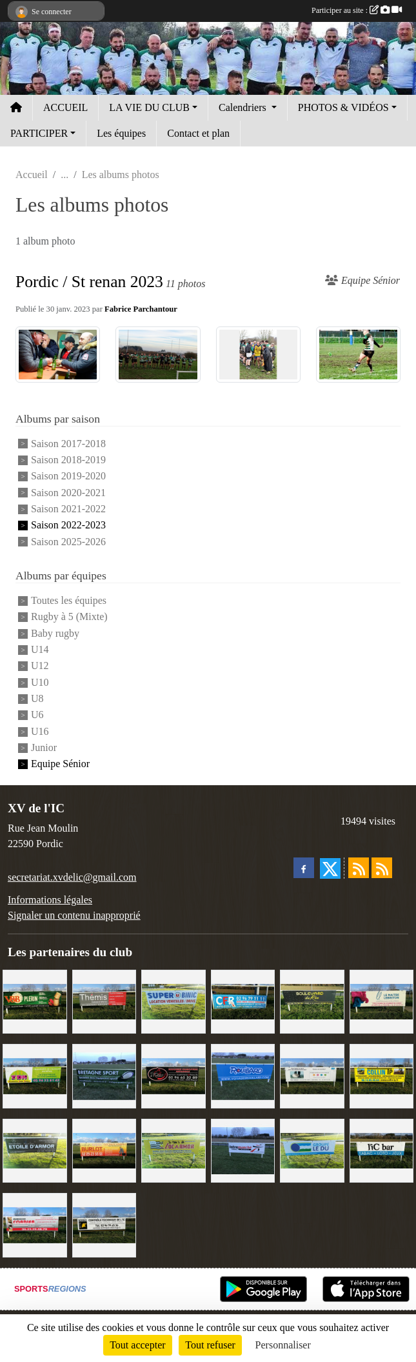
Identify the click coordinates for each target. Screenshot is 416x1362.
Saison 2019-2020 (68, 476)
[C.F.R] (243, 1000)
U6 (37, 715)
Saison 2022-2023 (68, 525)
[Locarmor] (173, 1149)
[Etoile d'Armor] (35, 1149)
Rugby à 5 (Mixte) (69, 617)
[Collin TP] (382, 1075)
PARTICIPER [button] (39, 133)
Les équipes (121, 133)
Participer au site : (357, 10)
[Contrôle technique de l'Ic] (104, 1224)
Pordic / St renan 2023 (89, 281)
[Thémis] (104, 1000)
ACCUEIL (65, 107)
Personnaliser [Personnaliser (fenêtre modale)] (283, 1344)
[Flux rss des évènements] (381, 867)
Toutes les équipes (68, 600)
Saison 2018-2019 (68, 459)
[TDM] (35, 1075)
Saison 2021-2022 (68, 508)
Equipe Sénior (60, 764)
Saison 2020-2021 (68, 492)
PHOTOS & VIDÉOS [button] (343, 107)
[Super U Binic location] (173, 1000)
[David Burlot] (104, 1149)
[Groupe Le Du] (312, 1149)
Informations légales (50, 899)
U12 (40, 666)
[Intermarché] (243, 1149)
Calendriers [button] (244, 107)
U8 (37, 698)
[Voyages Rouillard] (243, 1075)
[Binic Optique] (312, 1075)
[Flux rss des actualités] (358, 867)
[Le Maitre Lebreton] (382, 1000)
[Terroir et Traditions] (173, 1075)
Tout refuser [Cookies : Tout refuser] (210, 1344)
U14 (40, 649)
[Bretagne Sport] (104, 1075)
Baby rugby (55, 633)
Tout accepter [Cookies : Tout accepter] (137, 1344)
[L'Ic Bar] (382, 1149)
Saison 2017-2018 (68, 443)
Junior (44, 747)
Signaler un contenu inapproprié (74, 915)
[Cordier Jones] (35, 1224)
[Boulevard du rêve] (312, 1000)
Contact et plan (198, 133)
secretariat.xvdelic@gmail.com (72, 877)
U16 (40, 731)
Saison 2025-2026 (68, 541)
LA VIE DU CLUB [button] (149, 107)
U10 (40, 682)
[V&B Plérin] (35, 1000)
